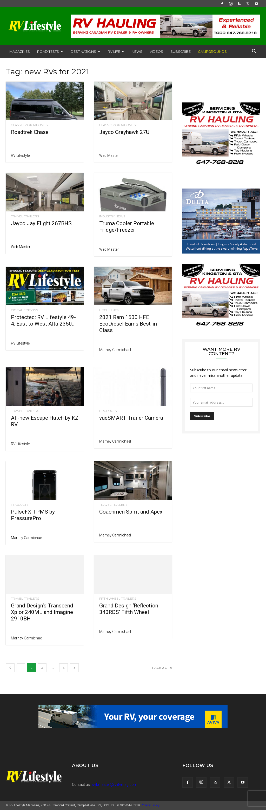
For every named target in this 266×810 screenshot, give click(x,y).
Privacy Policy (150, 805)
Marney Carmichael (115, 350)
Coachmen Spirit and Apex (130, 512)
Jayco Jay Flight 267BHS (41, 223)
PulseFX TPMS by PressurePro (33, 515)
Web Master (109, 155)
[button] (254, 51)
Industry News (112, 216)
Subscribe (180, 51)
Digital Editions (24, 310)
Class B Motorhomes (29, 125)
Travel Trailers (25, 216)
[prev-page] (10, 667)
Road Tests (50, 51)
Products (108, 410)
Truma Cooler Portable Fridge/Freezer (126, 226)
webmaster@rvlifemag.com (114, 784)
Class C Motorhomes (117, 125)
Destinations (85, 51)
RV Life (116, 51)
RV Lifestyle (20, 155)
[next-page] (74, 667)
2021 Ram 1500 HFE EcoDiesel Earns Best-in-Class (129, 323)
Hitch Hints (108, 310)
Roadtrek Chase (30, 132)
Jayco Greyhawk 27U (124, 132)
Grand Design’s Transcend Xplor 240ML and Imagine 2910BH (42, 612)
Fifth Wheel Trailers (117, 598)
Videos (156, 51)
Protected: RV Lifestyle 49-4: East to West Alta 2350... (43, 320)
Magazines (19, 51)
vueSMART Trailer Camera (131, 418)
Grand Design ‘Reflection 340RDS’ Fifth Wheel (128, 608)
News (137, 51)
